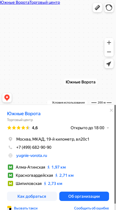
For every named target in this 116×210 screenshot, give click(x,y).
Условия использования (68, 102)
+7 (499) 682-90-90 (29, 147)
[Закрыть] (111, 110)
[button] (97, 7)
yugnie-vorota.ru (31, 155)
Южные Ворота (24, 113)
